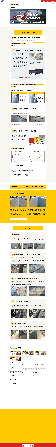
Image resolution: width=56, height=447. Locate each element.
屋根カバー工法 (24, 388)
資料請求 (36, 385)
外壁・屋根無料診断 (12, 385)
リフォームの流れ (12, 390)
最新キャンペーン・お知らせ (25, 385)
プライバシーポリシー (25, 390)
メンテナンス (11, 388)
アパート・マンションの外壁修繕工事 (39, 379)
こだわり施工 (24, 382)
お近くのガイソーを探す (15, 394)
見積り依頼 (36, 382)
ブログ (11, 391)
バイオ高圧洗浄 (12, 382)
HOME (11, 379)
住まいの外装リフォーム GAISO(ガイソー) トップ (17, 418)
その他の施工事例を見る (18, 233)
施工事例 (23, 379)
